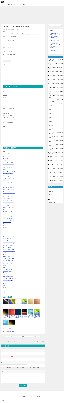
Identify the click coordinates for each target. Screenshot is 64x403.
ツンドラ (13, 216)
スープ (12, 202)
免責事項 (24, 396)
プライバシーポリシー (31, 396)
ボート (4, 251)
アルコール (9, 158)
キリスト (9, 289)
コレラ (12, 187)
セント (11, 207)
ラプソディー (11, 276)
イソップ (5, 289)
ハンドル (9, 238)
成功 (55, 43)
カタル (4, 173)
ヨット (10, 271)
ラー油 (13, 274)
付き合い (56, 34)
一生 (49, 31)
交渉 (56, 41)
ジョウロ (13, 200)
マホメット (9, 292)
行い (60, 40)
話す (58, 36)
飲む (55, 36)
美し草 (50, 199)
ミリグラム (10, 260)
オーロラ (13, 165)
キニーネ (5, 178)
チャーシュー (5, 214)
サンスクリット (9, 194)
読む (51, 37)
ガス (14, 171)
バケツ (10, 231)
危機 (50, 41)
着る (49, 33)
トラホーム (11, 220)
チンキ (9, 216)
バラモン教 (5, 236)
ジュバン (9, 200)
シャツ (14, 196)
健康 (56, 33)
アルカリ (5, 158)
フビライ (5, 292)
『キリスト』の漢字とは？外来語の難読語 (24, 306)
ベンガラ (10, 249)
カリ (15, 174)
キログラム (5, 180)
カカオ (7, 171)
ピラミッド (12, 240)
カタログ (8, 173)
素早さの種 (51, 191)
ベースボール (5, 249)
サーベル (9, 193)
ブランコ (8, 245)
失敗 (58, 41)
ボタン (7, 251)
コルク (9, 187)
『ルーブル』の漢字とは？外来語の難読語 (37, 316)
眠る (49, 36)
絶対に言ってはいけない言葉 (19, 4)
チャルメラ (5, 216)
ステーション (5, 203)
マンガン (14, 258)
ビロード (5, 242)
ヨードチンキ (5, 271)
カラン (12, 174)
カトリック (5, 174)
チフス (11, 213)
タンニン (13, 211)
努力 (49, 46)
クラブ (10, 182)
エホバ (7, 164)
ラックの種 (51, 196)
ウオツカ (9, 162)
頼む (52, 44)
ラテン (7, 276)
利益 (56, 46)
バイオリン (12, 229)
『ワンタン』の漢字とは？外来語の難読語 (37, 306)
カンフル (8, 176)
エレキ (4, 165)
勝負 (53, 43)
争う (49, 40)
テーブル (8, 218)
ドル (4, 222)
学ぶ (49, 37)
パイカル (5, 231)
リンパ (14, 278)
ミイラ (4, 260)
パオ (8, 231)
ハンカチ (5, 238)
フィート (13, 242)
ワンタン (5, 285)
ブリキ (11, 245)
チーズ (8, 213)
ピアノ (12, 238)
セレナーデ (5, 205)
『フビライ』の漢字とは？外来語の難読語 (12, 306)
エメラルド (11, 164)
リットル (11, 278)
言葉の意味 (10, 4)
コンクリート (5, 189)
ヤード (4, 269)
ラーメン (9, 274)
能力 (53, 36)
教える (54, 31)
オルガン (9, 167)
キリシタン (13, 178)
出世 (59, 41)
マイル (4, 258)
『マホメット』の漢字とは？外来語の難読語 (5, 306)
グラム (13, 182)
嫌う (51, 50)
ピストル (8, 240)
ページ (8, 247)
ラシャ (4, 276)
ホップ (10, 251)
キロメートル (10, 180)
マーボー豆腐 (10, 256)
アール (4, 153)
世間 (51, 34)
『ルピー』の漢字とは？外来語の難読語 (24, 316)
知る (58, 33)
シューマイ (5, 200)
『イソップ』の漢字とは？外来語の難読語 (30, 306)
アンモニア (5, 160)
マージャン (5, 256)
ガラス (9, 174)
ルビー (8, 280)
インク (9, 160)
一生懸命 (54, 40)
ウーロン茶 (5, 162)
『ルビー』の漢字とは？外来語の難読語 (30, 316)
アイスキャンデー (9, 153)
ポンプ (4, 252)
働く (57, 36)
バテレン (5, 234)
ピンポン (9, 242)
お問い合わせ (39, 396)
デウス (4, 218)
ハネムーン (9, 234)
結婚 (54, 33)
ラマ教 (4, 278)
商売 (51, 43)
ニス (4, 225)
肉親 (59, 34)
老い (52, 31)
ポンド (13, 251)
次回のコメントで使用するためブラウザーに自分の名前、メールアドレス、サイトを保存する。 (22, 367)
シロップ (9, 202)
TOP (3, 391)
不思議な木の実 (52, 202)
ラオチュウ (5, 274)
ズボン (10, 203)
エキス (4, 164)
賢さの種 (50, 194)
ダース (4, 211)
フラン (4, 245)
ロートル (5, 281)
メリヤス (9, 263)
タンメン (5, 213)
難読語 (13, 331)
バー (4, 229)
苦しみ (53, 50)
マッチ (7, 258)
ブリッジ (5, 247)
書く (57, 31)
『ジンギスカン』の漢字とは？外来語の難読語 (18, 316)
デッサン (12, 218)
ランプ (7, 278)
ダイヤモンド (8, 211)
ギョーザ (9, 178)
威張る (58, 40)
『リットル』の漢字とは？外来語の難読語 (12, 326)
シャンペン (9, 198)
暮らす (52, 33)
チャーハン (11, 214)
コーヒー (9, 185)
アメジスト (11, 156)
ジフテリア (10, 196)
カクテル (11, 171)
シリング (5, 202)
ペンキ (14, 249)
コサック (13, 185)
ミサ (7, 260)
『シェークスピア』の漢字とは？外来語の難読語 (18, 306)
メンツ (12, 263)
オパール (5, 167)
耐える (58, 43)
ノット (6, 225)
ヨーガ (10, 269)
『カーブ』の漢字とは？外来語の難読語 (38, 340)
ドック (7, 220)
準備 (49, 43)
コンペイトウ (11, 189)
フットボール (9, 243)
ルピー (11, 280)
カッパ (11, 173)
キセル (11, 176)
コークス (5, 185)
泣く (58, 50)
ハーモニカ (7, 229)
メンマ (4, 265)
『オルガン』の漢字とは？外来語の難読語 (8, 340)
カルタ (4, 176)
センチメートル (6, 207)
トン (6, 222)
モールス (8, 265)
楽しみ (56, 50)
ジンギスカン (12, 291)
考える (59, 31)
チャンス (57, 44)
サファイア (13, 193)
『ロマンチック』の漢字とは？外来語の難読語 (5, 316)
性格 (49, 34)
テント (4, 220)
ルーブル (5, 280)
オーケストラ (8, 165)
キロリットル (5, 182)
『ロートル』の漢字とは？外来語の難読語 (12, 316)
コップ (4, 187)
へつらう (54, 46)
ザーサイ (5, 193)
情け (49, 51)
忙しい (52, 40)
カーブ (4, 171)
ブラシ (14, 243)
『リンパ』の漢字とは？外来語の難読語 (5, 326)
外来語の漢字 (9, 331)
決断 (54, 41)
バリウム (9, 236)
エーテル (13, 162)
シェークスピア (6, 291)
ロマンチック (9, 281)
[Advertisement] (32, 14)
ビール (4, 240)
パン (13, 236)
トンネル (9, 222)
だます (54, 44)
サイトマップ (3, 4)
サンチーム (5, 196)
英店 (2, 2)
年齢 (51, 36)
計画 (52, 41)
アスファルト (5, 156)
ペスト (11, 247)
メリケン (5, 263)
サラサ (4, 194)
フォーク (5, 243)
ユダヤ (7, 269)
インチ (12, 160)
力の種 (4, 31)
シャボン (5, 198)
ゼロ (9, 205)
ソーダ (14, 207)
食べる (53, 34)
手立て (60, 44)
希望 (49, 50)
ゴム (7, 187)
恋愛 (53, 37)
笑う (52, 51)
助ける (50, 44)
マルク (10, 258)
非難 (51, 46)
